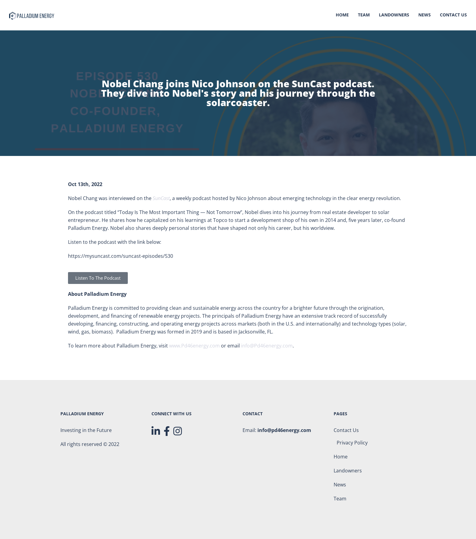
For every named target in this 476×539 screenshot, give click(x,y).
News (424, 15)
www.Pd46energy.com (194, 345)
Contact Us (453, 15)
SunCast (161, 198)
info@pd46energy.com (284, 430)
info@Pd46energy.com (267, 345)
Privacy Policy (352, 442)
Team (364, 15)
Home (342, 15)
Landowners (394, 15)
